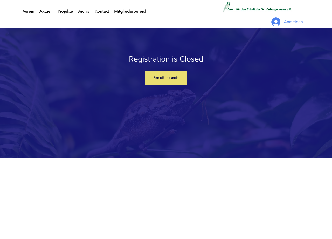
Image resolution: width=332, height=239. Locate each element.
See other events (166, 77)
